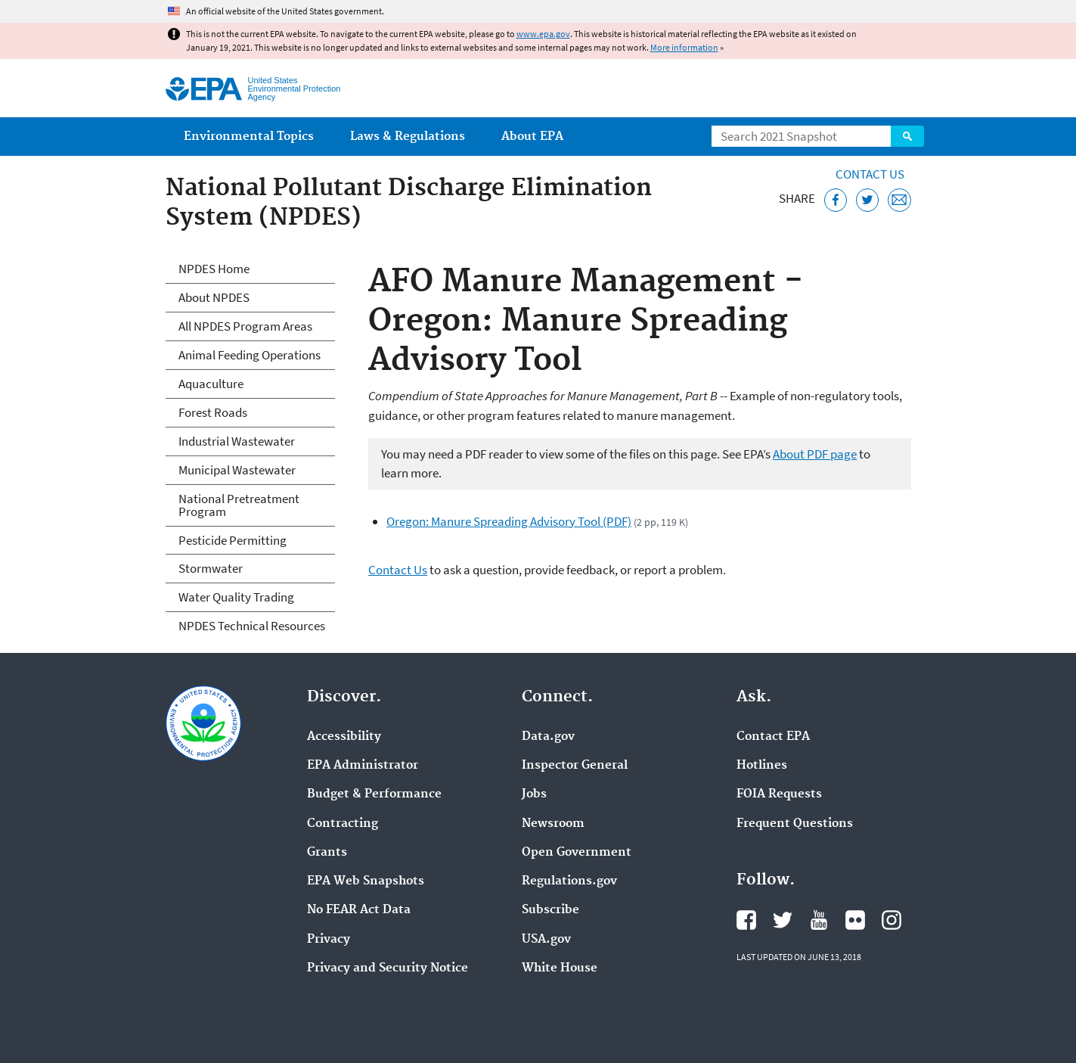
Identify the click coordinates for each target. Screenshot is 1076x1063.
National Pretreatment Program (238, 505)
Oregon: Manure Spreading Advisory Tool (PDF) (508, 521)
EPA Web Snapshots (365, 881)
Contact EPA (773, 737)
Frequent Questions (794, 824)
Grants (327, 852)
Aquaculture (210, 383)
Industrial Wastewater (236, 441)
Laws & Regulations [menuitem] (407, 136)
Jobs (534, 794)
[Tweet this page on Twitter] (867, 200)
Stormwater (210, 568)
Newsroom (553, 824)
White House (559, 968)
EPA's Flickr (855, 920)
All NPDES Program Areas (245, 326)
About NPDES (214, 297)
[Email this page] (899, 200)
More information (684, 47)
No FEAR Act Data (359, 910)
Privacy (328, 939)
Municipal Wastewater (237, 470)
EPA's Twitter (782, 920)
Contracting (342, 824)
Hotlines (761, 765)
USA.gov (546, 939)
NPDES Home (214, 268)
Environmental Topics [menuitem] (249, 136)
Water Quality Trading (236, 597)
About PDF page (815, 454)
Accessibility (344, 737)
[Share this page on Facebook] (836, 200)
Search (907, 136)
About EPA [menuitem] (532, 136)
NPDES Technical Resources (251, 625)
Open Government (576, 852)
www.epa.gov (543, 33)
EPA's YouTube (819, 920)
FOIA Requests (779, 794)
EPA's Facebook (746, 920)
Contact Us (870, 174)
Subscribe (550, 910)
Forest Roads (212, 412)
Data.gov (548, 737)
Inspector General (575, 765)
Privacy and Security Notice (387, 968)
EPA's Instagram (891, 920)
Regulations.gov (569, 881)
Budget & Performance (374, 794)
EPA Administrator (362, 765)
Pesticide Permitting (232, 540)
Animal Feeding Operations (249, 355)
